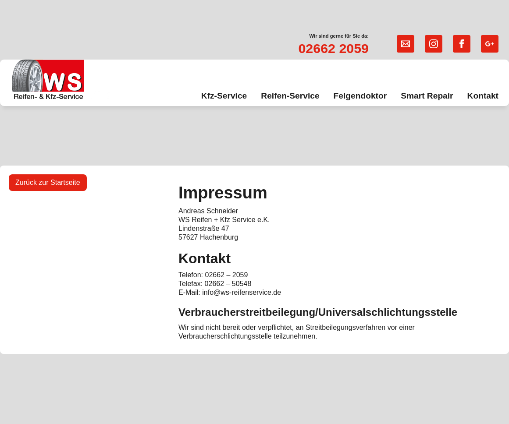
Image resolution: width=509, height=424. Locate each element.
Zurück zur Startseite (47, 182)
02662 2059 (333, 48)
